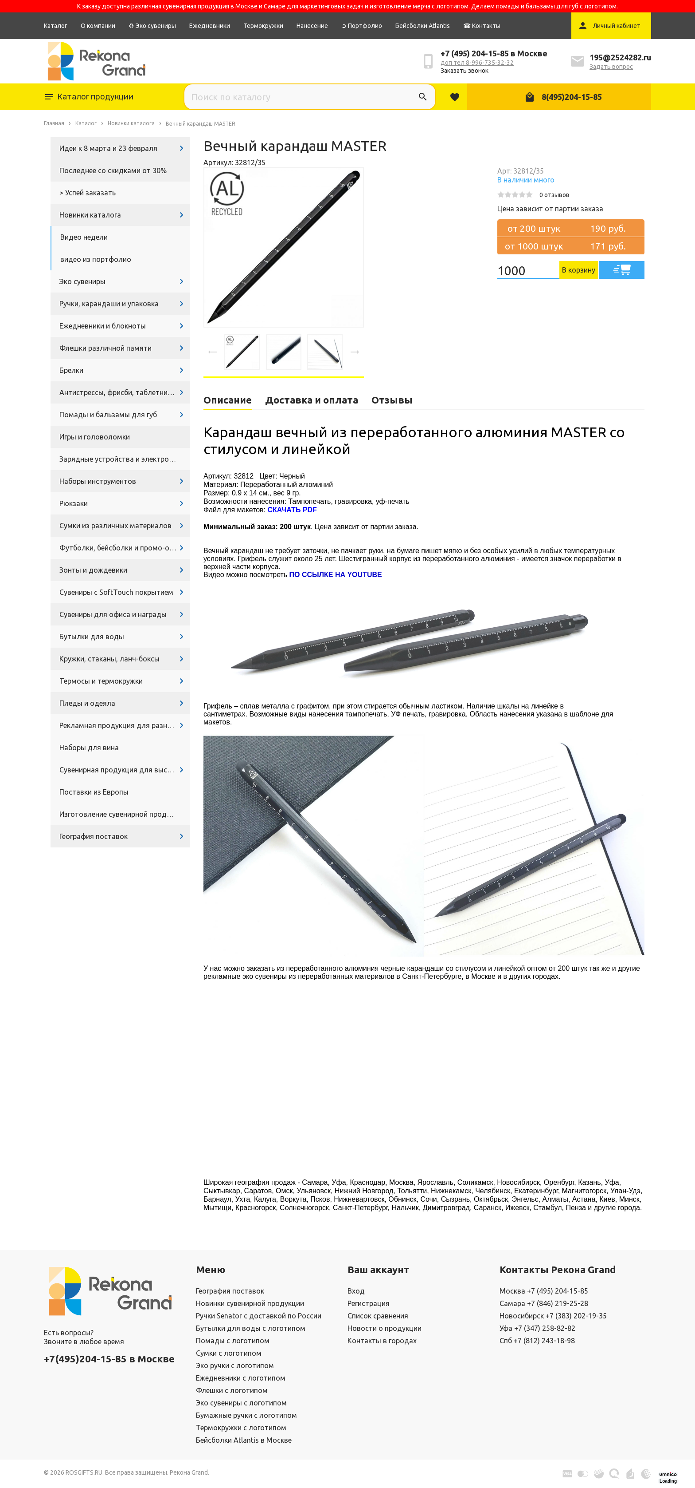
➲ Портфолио (361, 25)
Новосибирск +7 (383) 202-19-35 (553, 1316)
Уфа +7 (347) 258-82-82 (537, 1328)
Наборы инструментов (97, 481)
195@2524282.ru (620, 57)
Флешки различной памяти (105, 348)
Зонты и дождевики (93, 570)
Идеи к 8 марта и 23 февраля (108, 148)
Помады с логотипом (232, 1341)
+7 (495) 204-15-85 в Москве (494, 53)
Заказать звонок (464, 70)
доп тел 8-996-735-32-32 (477, 62)
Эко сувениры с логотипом (241, 1403)
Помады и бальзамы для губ (108, 415)
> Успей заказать (87, 193)
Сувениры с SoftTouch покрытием (116, 592)
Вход (356, 1291)
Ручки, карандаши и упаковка (109, 304)
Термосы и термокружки (101, 681)
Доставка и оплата (311, 399)
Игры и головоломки (94, 437)
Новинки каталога (90, 215)
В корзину (578, 270)
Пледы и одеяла (87, 703)
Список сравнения (378, 1316)
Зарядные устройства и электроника (121, 459)
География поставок (93, 836)
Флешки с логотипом (232, 1390)
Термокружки (263, 25)
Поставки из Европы (94, 792)
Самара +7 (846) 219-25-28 (544, 1303)
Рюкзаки (73, 503)
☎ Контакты (481, 25)
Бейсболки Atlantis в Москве (244, 1440)
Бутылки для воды (91, 637)
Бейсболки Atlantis (422, 25)
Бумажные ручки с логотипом (246, 1415)
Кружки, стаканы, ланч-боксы (109, 659)
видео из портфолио (95, 259)
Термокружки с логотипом (241, 1428)
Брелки (71, 370)
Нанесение (312, 25)
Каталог (55, 25)
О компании (98, 25)
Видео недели (84, 237)
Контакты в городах (382, 1341)
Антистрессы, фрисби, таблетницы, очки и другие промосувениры (124, 392)
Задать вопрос (611, 66)
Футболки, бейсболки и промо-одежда (124, 548)
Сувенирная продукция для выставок (123, 770)
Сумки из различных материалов (115, 526)
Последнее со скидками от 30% (113, 170)
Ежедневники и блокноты (102, 326)
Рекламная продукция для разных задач (124, 725)
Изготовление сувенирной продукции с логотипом (124, 814)
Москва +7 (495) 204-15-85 (544, 1291)
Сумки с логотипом (229, 1353)
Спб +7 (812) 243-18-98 (537, 1341)
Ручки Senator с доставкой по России (258, 1316)
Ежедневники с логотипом (240, 1378)
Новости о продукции (385, 1328)
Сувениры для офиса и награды (113, 614)
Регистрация (369, 1303)
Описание (227, 399)
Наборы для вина (89, 748)
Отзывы (392, 399)
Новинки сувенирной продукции (250, 1303)
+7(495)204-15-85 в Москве (109, 1358)
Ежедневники (209, 25)
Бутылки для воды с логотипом (250, 1328)
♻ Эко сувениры (152, 25)
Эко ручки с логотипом (235, 1365)
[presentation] (213, 352)
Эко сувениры (82, 281)
